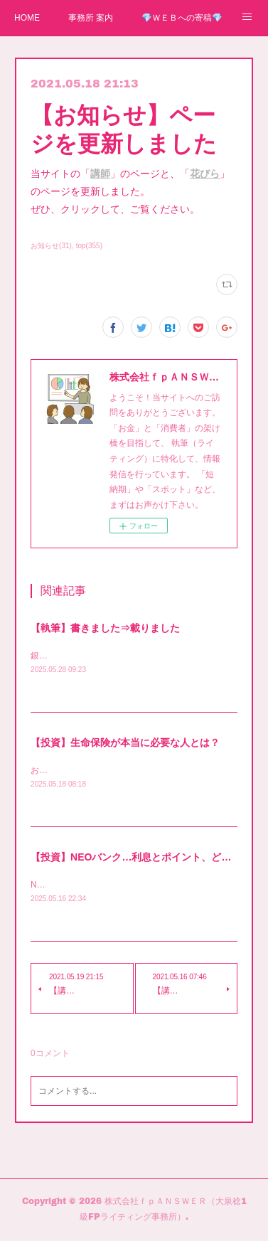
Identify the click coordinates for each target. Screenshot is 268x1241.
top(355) (89, 246)
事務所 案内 (90, 18)
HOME (27, 18)
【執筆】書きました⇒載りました (105, 628)
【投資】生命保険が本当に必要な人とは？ (125, 744)
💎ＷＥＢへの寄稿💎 (182, 18)
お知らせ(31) (51, 246)
